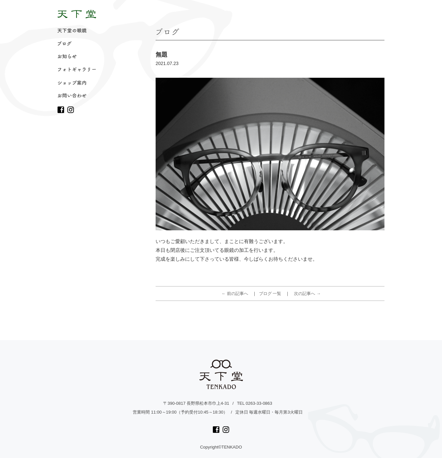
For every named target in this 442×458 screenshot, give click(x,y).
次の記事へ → (307, 293)
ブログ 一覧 (270, 293)
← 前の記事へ (235, 293)
